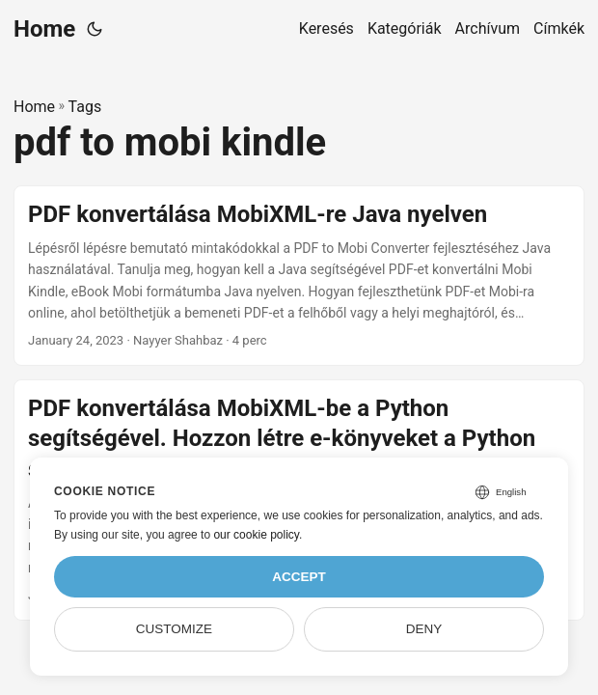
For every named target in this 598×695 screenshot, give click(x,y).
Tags (85, 106)
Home (44, 28)
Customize (174, 629)
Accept (299, 577)
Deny (424, 629)
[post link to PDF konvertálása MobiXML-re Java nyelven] (299, 276)
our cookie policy (256, 535)
